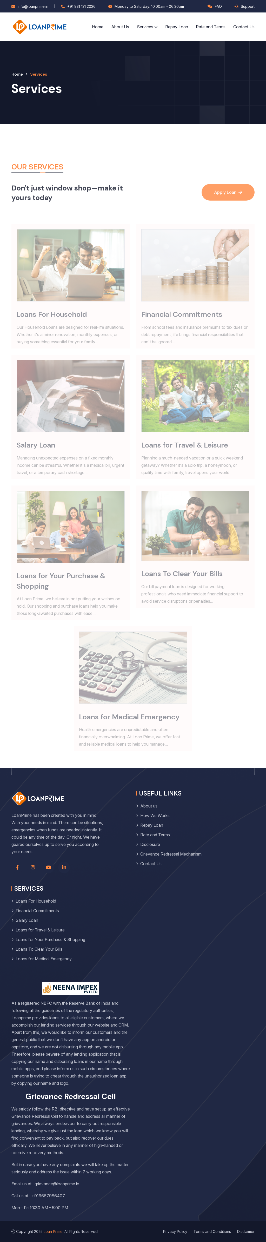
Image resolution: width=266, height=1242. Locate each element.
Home (97, 26)
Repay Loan (176, 26)
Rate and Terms (210, 26)
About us (148, 806)
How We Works (155, 815)
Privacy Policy (175, 1231)
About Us (120, 26)
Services (145, 26)
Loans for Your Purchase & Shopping (50, 939)
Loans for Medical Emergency (44, 958)
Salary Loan (27, 920)
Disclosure (150, 844)
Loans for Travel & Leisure (40, 929)
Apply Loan (228, 200)
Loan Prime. (53, 1231)
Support (248, 6)
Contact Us (244, 26)
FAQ (218, 6)
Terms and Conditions (212, 1231)
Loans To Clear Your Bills (39, 949)
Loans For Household (36, 901)
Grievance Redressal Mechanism (171, 854)
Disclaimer (246, 1231)
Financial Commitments (37, 910)
